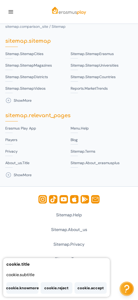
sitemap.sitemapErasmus (92, 53)
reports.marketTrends (89, 88)
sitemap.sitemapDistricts (26, 76)
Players (11, 139)
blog (74, 139)
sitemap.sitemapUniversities (95, 65)
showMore (18, 100)
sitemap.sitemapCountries (93, 76)
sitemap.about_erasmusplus (95, 162)
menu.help (80, 128)
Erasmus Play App (20, 128)
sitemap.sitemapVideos (25, 88)
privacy (11, 151)
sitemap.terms (83, 151)
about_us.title (17, 162)
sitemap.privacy (69, 244)
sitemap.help (69, 215)
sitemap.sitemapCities (24, 53)
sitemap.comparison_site (26, 26)
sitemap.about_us (69, 229)
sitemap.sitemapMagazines (28, 65)
